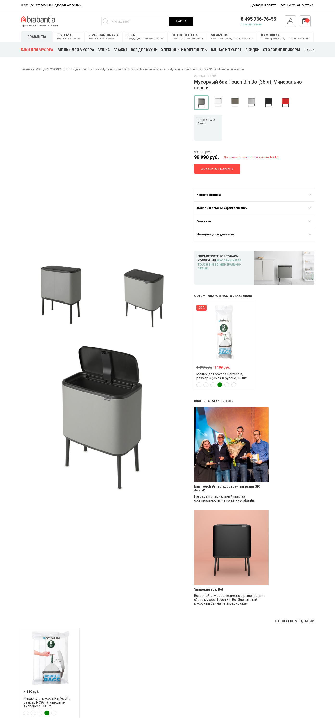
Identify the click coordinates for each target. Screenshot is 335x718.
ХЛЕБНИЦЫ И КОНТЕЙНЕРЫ (184, 50)
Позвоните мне (251, 24)
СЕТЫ (68, 69)
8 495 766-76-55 (258, 19)
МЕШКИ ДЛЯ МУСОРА (76, 50)
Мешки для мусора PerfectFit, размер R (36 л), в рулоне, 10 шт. (221, 376)
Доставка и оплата (263, 5)
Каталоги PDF (43, 5)
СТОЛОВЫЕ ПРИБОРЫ (281, 50)
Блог (282, 5)
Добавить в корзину (217, 168)
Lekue (309, 50)
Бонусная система (300, 5)
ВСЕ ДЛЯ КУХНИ (144, 50)
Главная (27, 69)
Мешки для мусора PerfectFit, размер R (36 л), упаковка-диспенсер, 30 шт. (47, 702)
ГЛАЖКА (120, 50)
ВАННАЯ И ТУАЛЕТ (226, 50)
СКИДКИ (252, 50)
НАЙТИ (181, 21)
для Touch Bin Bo (87, 69)
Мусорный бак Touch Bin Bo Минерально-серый (134, 69)
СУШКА (103, 50)
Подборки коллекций (66, 5)
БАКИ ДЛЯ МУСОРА (37, 50)
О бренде (27, 5)
